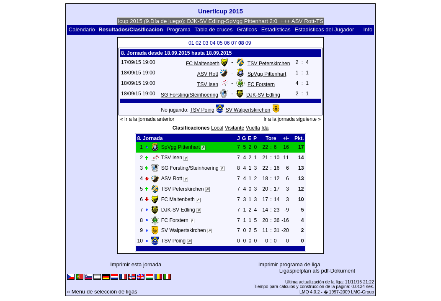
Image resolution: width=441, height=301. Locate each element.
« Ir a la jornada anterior (147, 119)
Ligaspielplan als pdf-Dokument (317, 271)
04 (213, 43)
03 (206, 43)
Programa (179, 29)
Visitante (235, 128)
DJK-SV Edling (263, 95)
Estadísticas (276, 29)
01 (191, 43)
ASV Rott (207, 74)
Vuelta (253, 128)
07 (234, 43)
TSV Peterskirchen (269, 63)
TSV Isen (207, 84)
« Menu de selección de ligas (102, 291)
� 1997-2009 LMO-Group (349, 292)
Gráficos (247, 29)
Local (217, 128)
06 (227, 43)
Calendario (82, 29)
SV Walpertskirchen (248, 110)
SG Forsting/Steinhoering (189, 95)
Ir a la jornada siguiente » (292, 119)
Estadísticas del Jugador (324, 29)
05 (220, 43)
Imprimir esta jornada (135, 264)
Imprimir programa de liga (289, 264)
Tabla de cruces (214, 29)
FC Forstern (261, 84)
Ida (264, 128)
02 (198, 43)
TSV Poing (202, 110)
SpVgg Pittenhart (267, 74)
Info (367, 29)
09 (248, 43)
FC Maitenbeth (202, 63)
